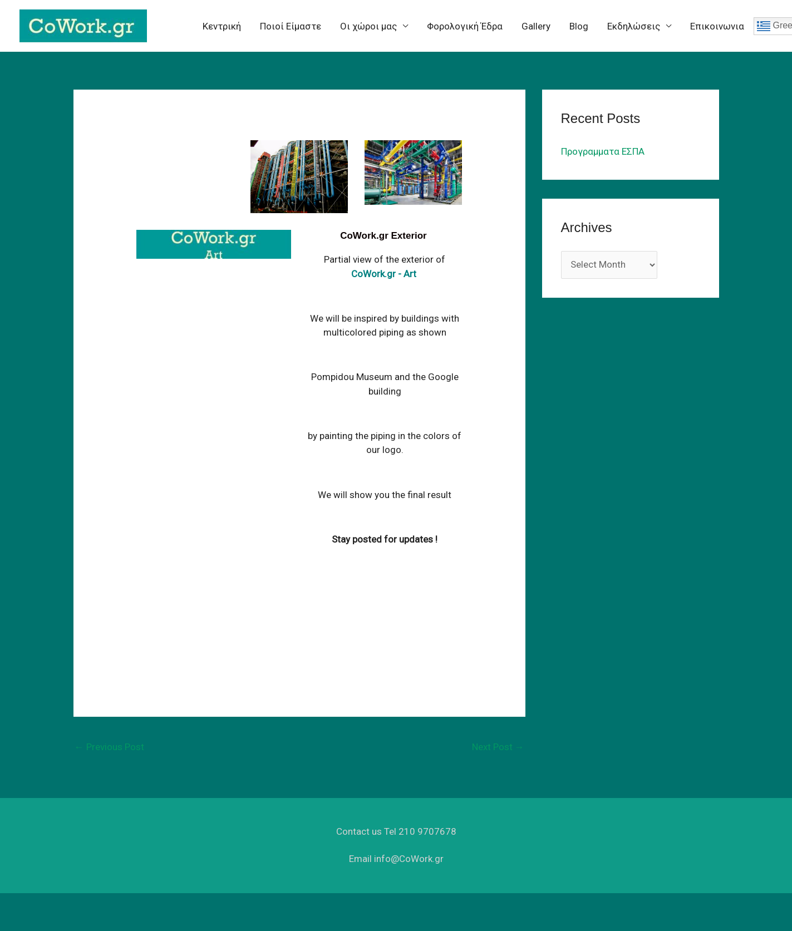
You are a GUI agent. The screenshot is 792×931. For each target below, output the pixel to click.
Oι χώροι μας (368, 26)
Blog (578, 26)
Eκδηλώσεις (633, 26)
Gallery (536, 26)
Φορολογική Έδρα (465, 26)
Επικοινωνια (717, 26)
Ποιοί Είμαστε (290, 26)
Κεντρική (222, 26)
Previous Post (109, 746)
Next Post (498, 746)
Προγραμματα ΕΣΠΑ (603, 151)
